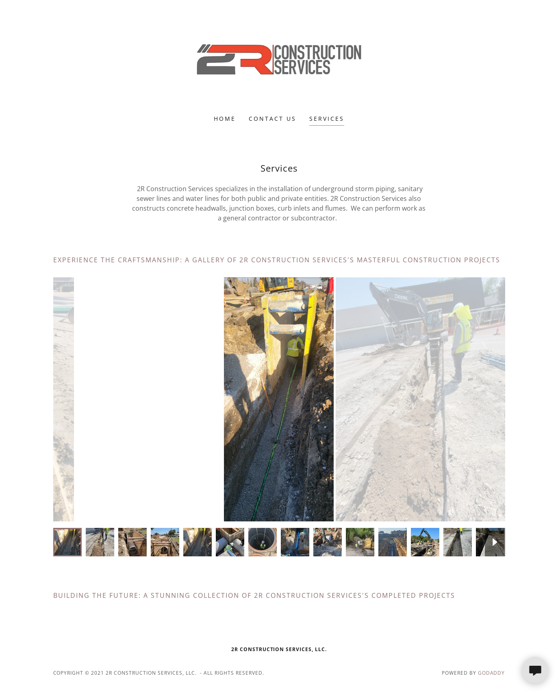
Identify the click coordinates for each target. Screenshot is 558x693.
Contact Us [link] (272, 118)
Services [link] (326, 118)
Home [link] (225, 118)
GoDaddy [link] (491, 672)
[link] (279, 62)
